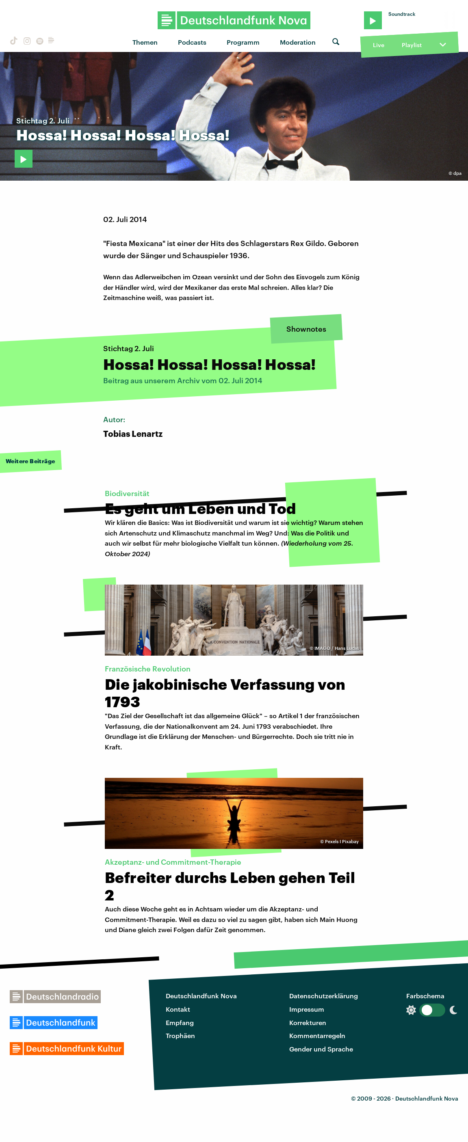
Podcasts (192, 42)
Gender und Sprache (321, 1049)
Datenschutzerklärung (323, 996)
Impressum (306, 1009)
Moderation (298, 42)
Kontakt (178, 1009)
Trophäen (180, 1035)
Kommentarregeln (317, 1035)
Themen (145, 42)
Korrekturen (307, 1022)
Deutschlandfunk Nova (201, 996)
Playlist (412, 44)
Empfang (180, 1022)
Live (378, 44)
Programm (243, 42)
